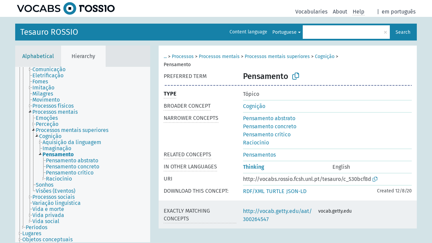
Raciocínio (256, 142)
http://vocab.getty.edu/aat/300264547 (277, 215)
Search (403, 32)
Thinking (253, 167)
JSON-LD (296, 191)
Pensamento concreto (269, 126)
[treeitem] (52, 69)
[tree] (82, 154)
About (340, 11)
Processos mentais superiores (277, 56)
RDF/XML (254, 191)
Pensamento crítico (267, 134)
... (165, 56)
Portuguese (284, 32)
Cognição (324, 56)
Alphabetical (38, 56)
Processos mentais (219, 56)
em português (398, 11)
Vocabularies (311, 11)
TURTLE (275, 191)
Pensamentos (259, 155)
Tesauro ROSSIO (49, 32)
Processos (183, 56)
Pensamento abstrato (269, 118)
